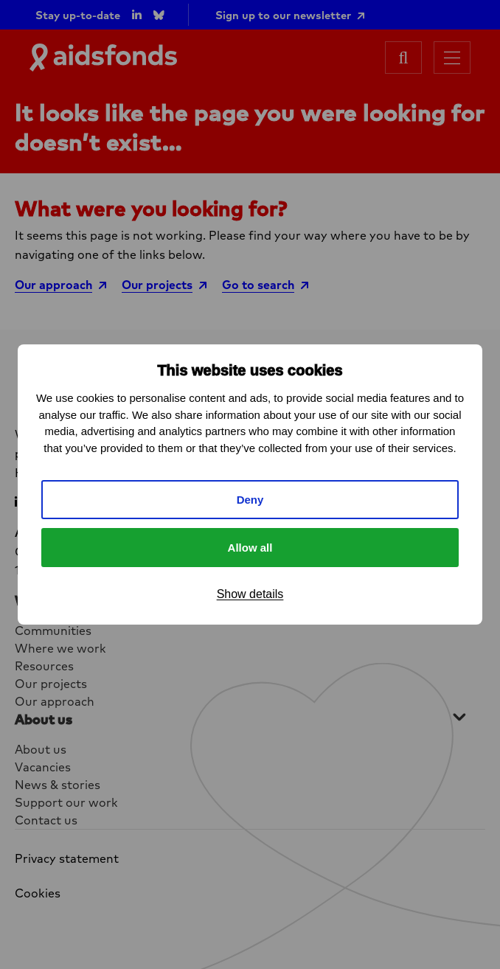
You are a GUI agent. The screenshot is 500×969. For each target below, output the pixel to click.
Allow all (250, 547)
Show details (250, 594)
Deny (250, 499)
